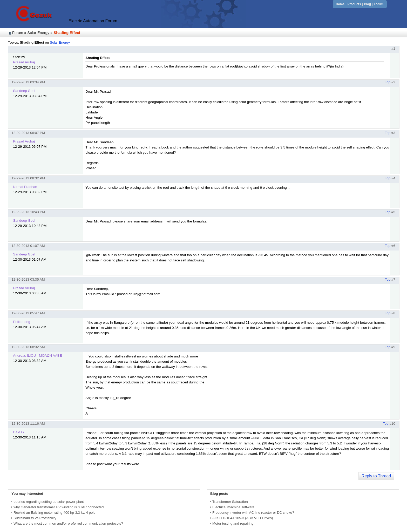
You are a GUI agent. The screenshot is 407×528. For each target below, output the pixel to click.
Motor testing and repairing (233, 523)
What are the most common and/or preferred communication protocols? (68, 523)
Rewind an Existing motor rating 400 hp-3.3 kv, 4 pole (54, 513)
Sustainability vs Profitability (34, 518)
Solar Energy (38, 33)
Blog (367, 4)
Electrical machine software (233, 507)
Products (354, 4)
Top (388, 82)
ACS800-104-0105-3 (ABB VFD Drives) (242, 518)
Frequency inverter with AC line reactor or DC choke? (253, 513)
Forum (378, 4)
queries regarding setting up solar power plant (48, 502)
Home (340, 4)
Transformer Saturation (230, 502)
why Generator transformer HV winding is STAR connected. (59, 507)
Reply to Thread (376, 476)
